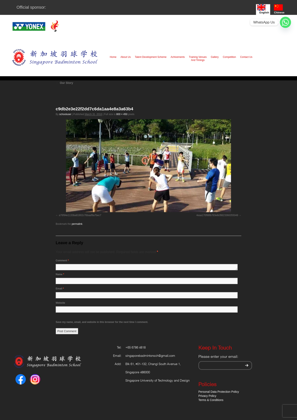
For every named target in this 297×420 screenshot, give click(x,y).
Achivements (178, 57)
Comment (62, 260)
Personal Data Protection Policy (218, 391)
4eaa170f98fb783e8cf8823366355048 (217, 215)
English (263, 9)
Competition (229, 57)
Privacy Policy (207, 395)
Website (60, 302)
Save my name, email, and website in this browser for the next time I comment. (102, 322)
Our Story (64, 82)
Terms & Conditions (210, 400)
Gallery (215, 57)
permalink (77, 223)
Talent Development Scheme (150, 57)
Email (60, 288)
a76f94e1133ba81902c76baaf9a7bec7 (80, 215)
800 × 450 (121, 114)
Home (113, 57)
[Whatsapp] (285, 22)
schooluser (65, 114)
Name (60, 274)
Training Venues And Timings (198, 59)
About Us (125, 57)
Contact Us (246, 57)
